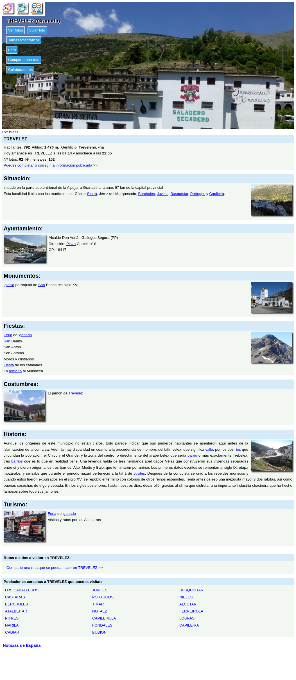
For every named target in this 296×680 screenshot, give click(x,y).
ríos (238, 449)
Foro (12, 50)
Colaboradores (20, 70)
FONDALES (102, 625)
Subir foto (37, 30)
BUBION (99, 632)
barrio (192, 455)
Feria (8, 335)
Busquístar (179, 194)
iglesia (9, 285)
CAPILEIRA (189, 625)
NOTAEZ (99, 611)
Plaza (71, 244)
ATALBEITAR (16, 611)
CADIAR (12, 632)
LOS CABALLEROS (22, 590)
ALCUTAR (187, 604)
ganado (25, 335)
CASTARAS (15, 597)
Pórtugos (197, 194)
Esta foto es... (11, 132)
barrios (17, 461)
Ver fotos (15, 30)
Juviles (162, 194)
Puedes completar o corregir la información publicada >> (51, 165)
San (41, 285)
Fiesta (9, 365)
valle (209, 449)
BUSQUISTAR (191, 590)
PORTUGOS (103, 597)
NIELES (186, 597)
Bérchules (146, 194)
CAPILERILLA (104, 618)
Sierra (92, 194)
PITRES (12, 618)
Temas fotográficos (24, 40)
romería (15, 371)
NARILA (12, 625)
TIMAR (98, 604)
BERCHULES (16, 604)
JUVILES (99, 590)
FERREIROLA (191, 611)
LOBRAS (187, 618)
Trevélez (76, 393)
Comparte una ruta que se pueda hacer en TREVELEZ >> (54, 567)
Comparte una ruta (23, 60)
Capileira (216, 194)
